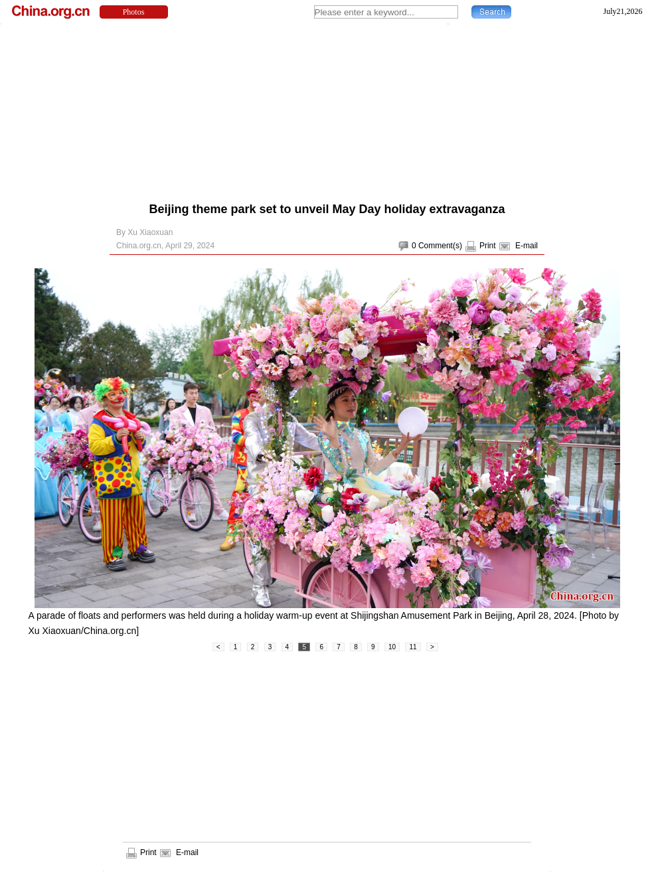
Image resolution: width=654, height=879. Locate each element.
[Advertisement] (276, 110)
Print (487, 245)
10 (392, 647)
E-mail (526, 245)
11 (412, 647)
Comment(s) (440, 245)
